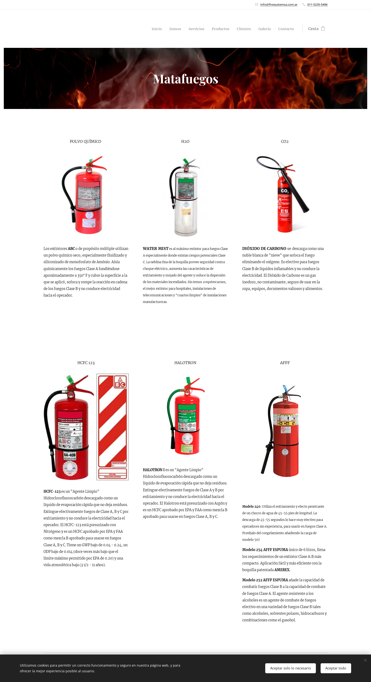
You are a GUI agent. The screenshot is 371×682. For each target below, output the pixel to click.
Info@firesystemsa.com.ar (278, 4)
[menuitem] (150, 29)
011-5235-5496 (317, 4)
